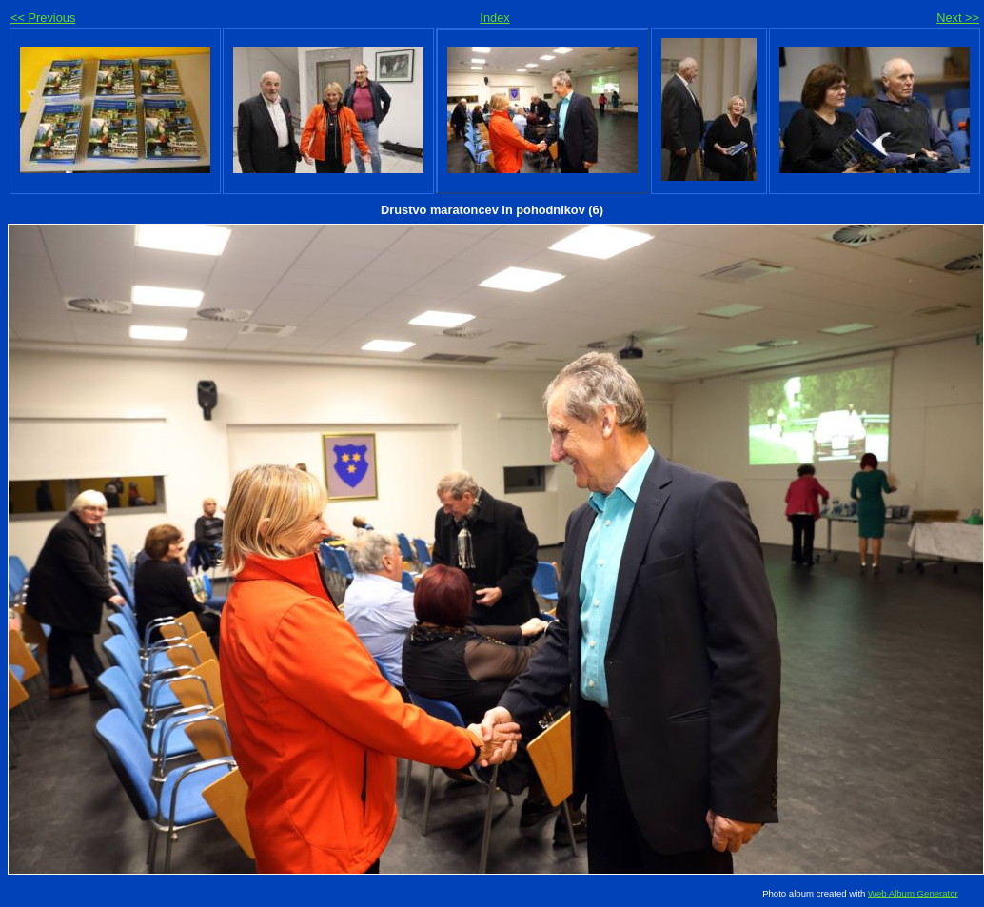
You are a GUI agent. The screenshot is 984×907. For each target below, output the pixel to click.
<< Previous (42, 17)
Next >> (957, 17)
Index (494, 17)
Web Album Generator (913, 893)
